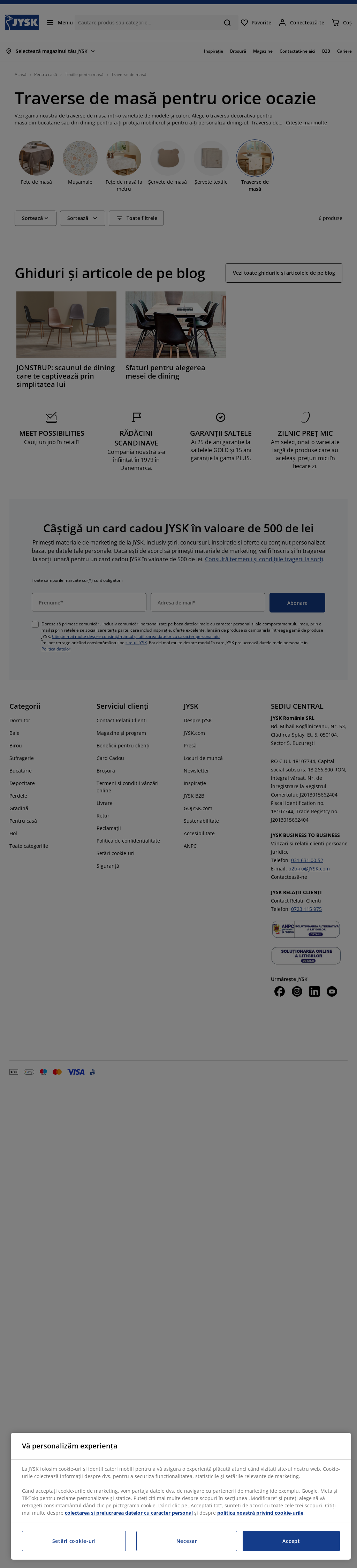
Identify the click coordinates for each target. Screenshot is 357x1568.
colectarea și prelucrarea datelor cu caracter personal (129, 1512)
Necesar (186, 1541)
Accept (291, 1541)
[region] (181, 1496)
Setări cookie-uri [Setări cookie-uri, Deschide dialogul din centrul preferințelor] (74, 1541)
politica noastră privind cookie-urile (260, 1512)
